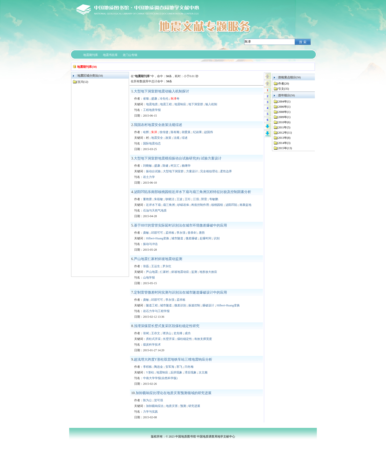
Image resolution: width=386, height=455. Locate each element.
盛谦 (154, 98)
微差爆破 (191, 238)
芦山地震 (152, 272)
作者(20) (283, 83)
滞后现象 (190, 372)
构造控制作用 (200, 205)
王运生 (155, 266)
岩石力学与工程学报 (156, 311)
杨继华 (186, 165)
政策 (168, 138)
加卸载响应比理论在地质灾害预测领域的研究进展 (173, 393)
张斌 (146, 333)
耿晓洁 (169, 199)
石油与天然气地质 (155, 210)
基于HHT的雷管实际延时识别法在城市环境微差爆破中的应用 (180, 225)
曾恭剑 (192, 232)
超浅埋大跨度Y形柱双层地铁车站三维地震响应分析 (173, 359)
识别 (217, 238)
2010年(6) (284, 122)
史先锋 (178, 333)
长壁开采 (169, 339)
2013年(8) (284, 138)
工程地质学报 (152, 110)
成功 (188, 333)
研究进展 (194, 406)
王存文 (155, 333)
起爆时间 (205, 238)
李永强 (181, 232)
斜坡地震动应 (180, 272)
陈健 (165, 165)
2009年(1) (284, 117)
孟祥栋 (169, 232)
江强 (196, 199)
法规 (176, 138)
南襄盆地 (245, 205)
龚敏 (146, 232)
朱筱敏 (158, 199)
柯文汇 (175, 165)
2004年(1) (284, 101)
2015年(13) (285, 148)
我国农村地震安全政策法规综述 (158, 125)
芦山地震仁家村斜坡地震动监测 (158, 259)
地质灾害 (172, 406)
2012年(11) (285, 132)
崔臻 (146, 98)
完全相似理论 (209, 171)
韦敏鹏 (213, 199)
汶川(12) (82, 82)
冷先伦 (164, 98)
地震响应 (180, 104)
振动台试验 (153, 171)
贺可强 (158, 400)
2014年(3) (284, 143)
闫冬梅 (189, 366)
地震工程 (166, 104)
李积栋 (147, 366)
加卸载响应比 (155, 406)
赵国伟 (208, 132)
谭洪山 (166, 333)
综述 (185, 138)
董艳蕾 (147, 199)
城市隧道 (177, 238)
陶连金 (158, 366)
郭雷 (204, 199)
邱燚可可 (157, 232)
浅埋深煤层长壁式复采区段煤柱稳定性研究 (166, 326)
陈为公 (147, 400)
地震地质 (152, 104)
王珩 (188, 199)
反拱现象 (176, 372)
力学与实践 (150, 411)
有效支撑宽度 (203, 339)
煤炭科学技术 (152, 344)
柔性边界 (226, 171)
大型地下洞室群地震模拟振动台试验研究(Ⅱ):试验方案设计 (178, 158)
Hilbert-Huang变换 (157, 238)
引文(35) (283, 88)
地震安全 (157, 138)
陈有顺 (175, 132)
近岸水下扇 (153, 205)
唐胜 (202, 232)
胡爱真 (186, 132)
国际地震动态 (152, 143)
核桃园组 (217, 205)
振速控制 (194, 305)
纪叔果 (197, 132)
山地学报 (149, 277)
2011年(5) (284, 127)
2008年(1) (284, 112)
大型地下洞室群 (173, 171)
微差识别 (180, 305)
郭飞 (179, 366)
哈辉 (146, 132)
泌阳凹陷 (231, 205)
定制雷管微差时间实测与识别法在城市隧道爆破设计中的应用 (180, 292)
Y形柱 (150, 372)
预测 (183, 406)
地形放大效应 (208, 272)
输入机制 (211, 104)
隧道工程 (152, 305)
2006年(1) (284, 106)
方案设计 (192, 171)
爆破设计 (208, 305)
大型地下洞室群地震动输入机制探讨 (161, 91)
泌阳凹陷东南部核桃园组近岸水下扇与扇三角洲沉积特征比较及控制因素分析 (192, 192)
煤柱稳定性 (184, 339)
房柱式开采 (153, 339)
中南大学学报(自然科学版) (160, 378)
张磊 (146, 266)
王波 (179, 199)
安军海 (169, 366)
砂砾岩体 (183, 205)
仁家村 (164, 272)
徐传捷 (164, 132)
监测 (194, 272)
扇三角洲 (169, 205)
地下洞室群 (195, 104)
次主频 (203, 372)
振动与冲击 (150, 244)
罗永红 (166, 266)
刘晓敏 (147, 165)
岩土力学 (149, 177)
